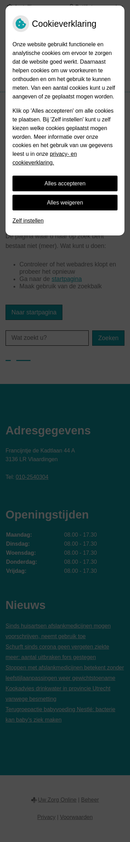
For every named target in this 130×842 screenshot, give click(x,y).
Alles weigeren (65, 203)
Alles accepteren (64, 183)
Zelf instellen (28, 221)
